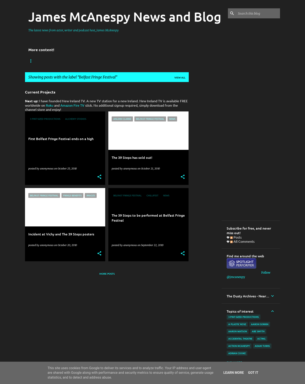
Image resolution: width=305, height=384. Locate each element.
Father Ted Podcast (114, 61)
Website (143, 61)
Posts (236, 237)
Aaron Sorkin (259, 324)
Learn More (233, 373)
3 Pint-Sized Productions (243, 317)
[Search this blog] (258, 13)
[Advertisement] (205, 148)
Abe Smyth (258, 331)
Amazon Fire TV (72, 105)
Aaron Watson (237, 331)
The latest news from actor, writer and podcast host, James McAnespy (73, 30)
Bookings (34, 61)
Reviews (55, 61)
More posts (107, 273)
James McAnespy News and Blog (124, 16)
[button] (99, 177)
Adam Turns (262, 346)
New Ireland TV (81, 61)
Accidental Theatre (240, 338)
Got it (253, 373)
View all (179, 77)
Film (160, 61)
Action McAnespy (239, 346)
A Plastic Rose (237, 324)
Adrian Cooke (237, 353)
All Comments (242, 241)
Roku (49, 105)
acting (261, 338)
